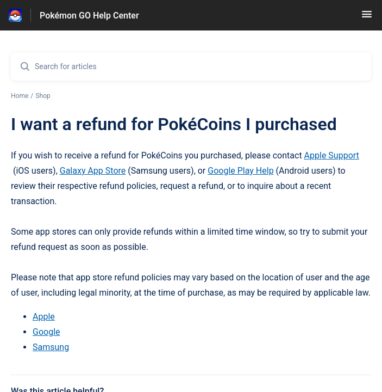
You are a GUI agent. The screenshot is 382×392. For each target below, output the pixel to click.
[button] (366, 18)
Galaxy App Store (93, 171)
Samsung (51, 347)
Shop (42, 96)
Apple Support (331, 155)
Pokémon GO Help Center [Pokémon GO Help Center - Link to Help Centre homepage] (89, 15)
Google (46, 332)
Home (19, 96)
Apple (44, 316)
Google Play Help (240, 171)
